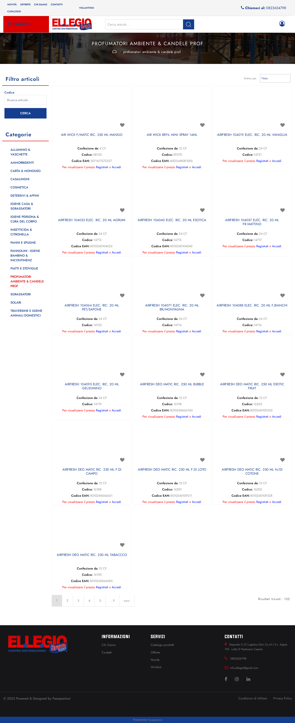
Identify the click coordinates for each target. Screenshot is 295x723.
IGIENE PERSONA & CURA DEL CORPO (24, 219)
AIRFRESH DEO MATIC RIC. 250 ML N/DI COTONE (252, 472)
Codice (9, 92)
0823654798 (276, 7)
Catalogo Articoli (114, 51)
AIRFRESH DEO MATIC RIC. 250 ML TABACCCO (92, 555)
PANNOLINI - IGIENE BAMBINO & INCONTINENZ (25, 255)
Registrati (102, 167)
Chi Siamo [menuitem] (109, 645)
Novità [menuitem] (12, 4)
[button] (188, 24)
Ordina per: (250, 78)
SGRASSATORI (20, 294)
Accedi (116, 167)
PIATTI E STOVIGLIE (24, 268)
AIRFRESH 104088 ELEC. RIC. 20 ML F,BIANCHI (252, 305)
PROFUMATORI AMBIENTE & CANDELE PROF (152, 51)
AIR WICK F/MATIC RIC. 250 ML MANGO (91, 135)
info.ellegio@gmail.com (244, 668)
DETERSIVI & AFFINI (24, 195)
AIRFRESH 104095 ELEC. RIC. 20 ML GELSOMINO (92, 386)
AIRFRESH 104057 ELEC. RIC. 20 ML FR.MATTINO (252, 222)
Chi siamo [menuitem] (40, 4)
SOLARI (15, 302)
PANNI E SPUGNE (23, 242)
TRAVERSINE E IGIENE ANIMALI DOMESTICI (26, 313)
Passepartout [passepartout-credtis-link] (155, 720)
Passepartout (61, 698)
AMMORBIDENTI (22, 162)
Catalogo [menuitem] (14, 11)
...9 (112, 600)
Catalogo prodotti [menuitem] (162, 645)
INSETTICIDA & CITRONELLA (21, 232)
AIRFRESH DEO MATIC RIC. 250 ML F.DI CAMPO (91, 472)
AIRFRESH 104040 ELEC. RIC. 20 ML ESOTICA (172, 220)
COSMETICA (19, 187)
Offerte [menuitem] (25, 4)
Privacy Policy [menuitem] (282, 698)
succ (127, 600)
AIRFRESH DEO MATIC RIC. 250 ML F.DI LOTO (172, 470)
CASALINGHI (19, 179)
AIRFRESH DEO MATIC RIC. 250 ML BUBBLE (172, 384)
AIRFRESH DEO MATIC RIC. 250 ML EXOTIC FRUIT (252, 386)
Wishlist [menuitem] (156, 667)
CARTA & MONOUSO (25, 171)
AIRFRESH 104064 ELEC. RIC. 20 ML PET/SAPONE (92, 307)
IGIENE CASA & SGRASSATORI (21, 206)
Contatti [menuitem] (57, 4)
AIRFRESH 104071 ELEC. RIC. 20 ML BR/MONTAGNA (172, 307)
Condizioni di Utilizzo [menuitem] (252, 698)
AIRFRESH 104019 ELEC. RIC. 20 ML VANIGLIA (252, 135)
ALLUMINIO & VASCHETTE (20, 152)
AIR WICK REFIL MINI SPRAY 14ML (172, 135)
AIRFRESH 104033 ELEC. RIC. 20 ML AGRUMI (91, 220)
